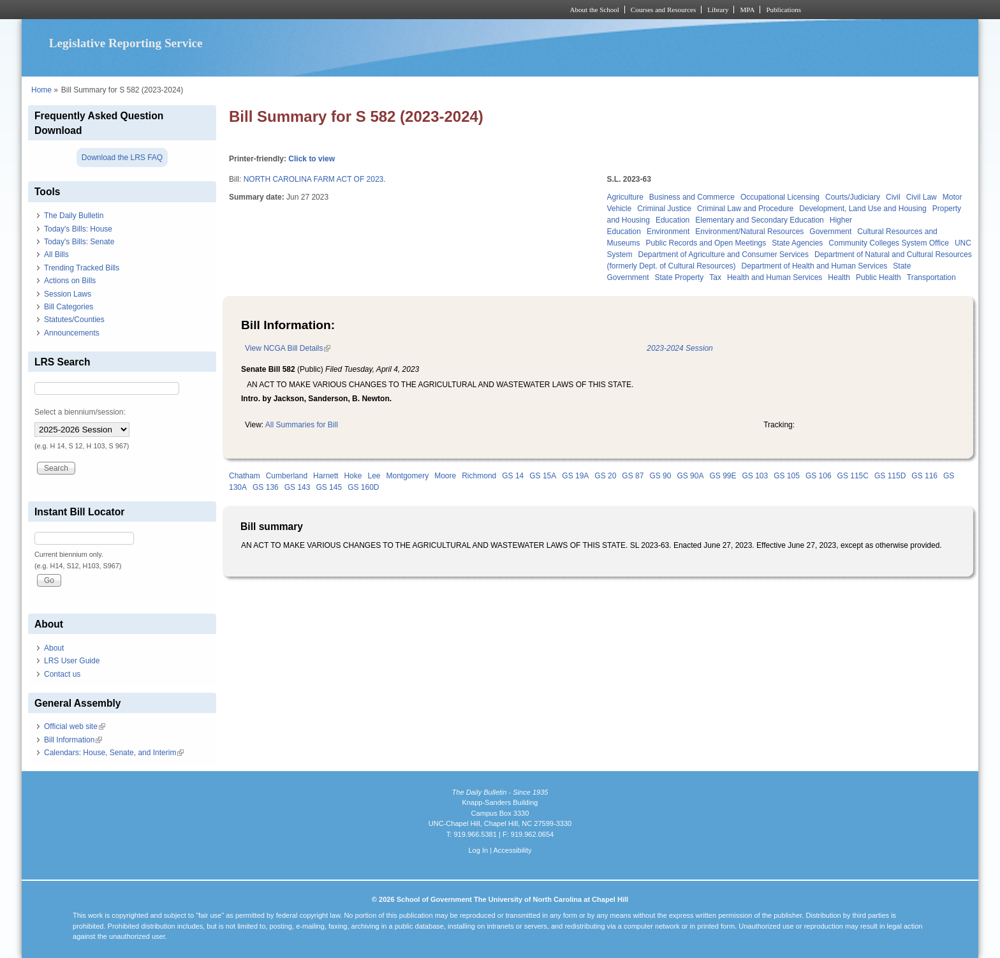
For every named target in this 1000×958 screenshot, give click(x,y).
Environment (668, 231)
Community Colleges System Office (888, 243)
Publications (783, 9)
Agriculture (625, 197)
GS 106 (818, 475)
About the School (594, 9)
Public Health (878, 277)
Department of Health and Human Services (815, 266)
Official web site (74, 726)
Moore (445, 475)
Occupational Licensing (780, 197)
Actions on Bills (70, 280)
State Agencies (797, 243)
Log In (478, 850)
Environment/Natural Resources (749, 231)
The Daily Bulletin (73, 215)
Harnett (325, 475)
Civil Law (921, 197)
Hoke (353, 475)
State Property (679, 277)
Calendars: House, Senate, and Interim (114, 752)
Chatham (244, 475)
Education (672, 220)
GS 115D (890, 475)
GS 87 (632, 475)
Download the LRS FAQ (122, 157)
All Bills (56, 254)
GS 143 (297, 487)
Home (41, 89)
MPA (747, 9)
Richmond (479, 475)
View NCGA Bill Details (287, 348)
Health (839, 277)
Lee (373, 475)
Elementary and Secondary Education (759, 220)
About (54, 648)
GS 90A (690, 475)
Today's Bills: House (78, 229)
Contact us (62, 674)
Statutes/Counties (74, 319)
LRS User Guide (71, 660)
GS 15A (542, 475)
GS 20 (605, 475)
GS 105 (787, 475)
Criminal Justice (664, 208)
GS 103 (755, 475)
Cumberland (286, 475)
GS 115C (853, 475)
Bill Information (73, 739)
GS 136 (266, 487)
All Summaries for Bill (301, 424)
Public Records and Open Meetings (706, 243)
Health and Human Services (774, 277)
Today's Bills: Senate (79, 241)
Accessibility (512, 850)
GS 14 (513, 475)
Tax (715, 277)
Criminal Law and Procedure (745, 208)
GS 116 (924, 475)
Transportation (931, 277)
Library (717, 9)
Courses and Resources (663, 9)
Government (830, 231)
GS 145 (329, 487)
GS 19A (575, 475)
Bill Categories (68, 306)
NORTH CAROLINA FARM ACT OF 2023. (315, 179)
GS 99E (722, 475)
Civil (893, 197)
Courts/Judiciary (852, 197)
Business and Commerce (692, 197)
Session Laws (67, 294)
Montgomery (407, 475)
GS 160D (363, 487)
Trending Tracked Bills (81, 267)
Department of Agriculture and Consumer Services (723, 254)
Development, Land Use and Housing (862, 208)
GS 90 (660, 475)
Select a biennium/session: (80, 412)
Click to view (311, 158)
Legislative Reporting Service (126, 43)
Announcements (71, 332)
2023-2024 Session (679, 348)
